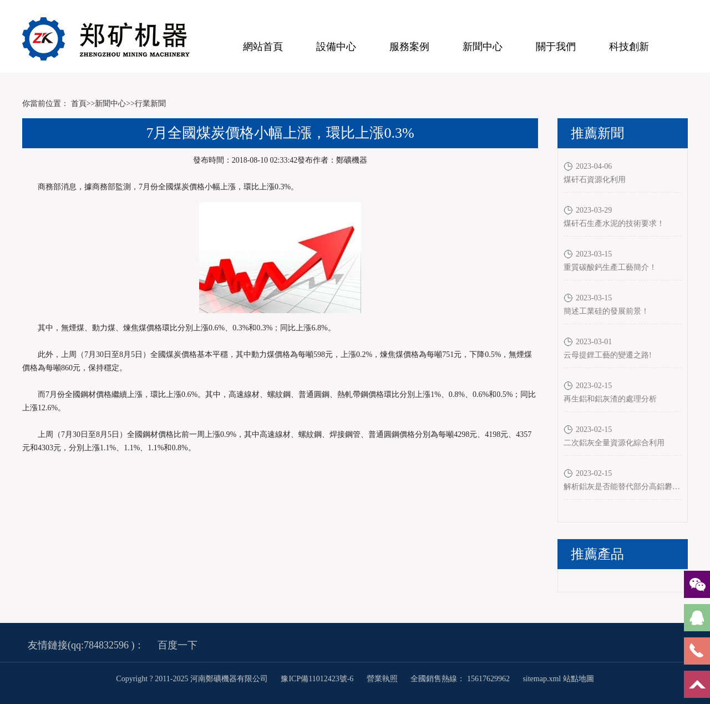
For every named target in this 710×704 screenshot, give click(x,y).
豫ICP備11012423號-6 (318, 679)
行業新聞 (150, 103)
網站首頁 (263, 46)
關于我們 (556, 46)
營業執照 (382, 679)
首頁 (79, 103)
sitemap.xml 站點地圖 (558, 679)
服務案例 (409, 46)
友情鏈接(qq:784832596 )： (86, 645)
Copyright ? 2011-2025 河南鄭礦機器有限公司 (193, 679)
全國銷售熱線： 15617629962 (460, 679)
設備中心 (336, 46)
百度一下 (177, 645)
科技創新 (629, 46)
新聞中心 (483, 46)
